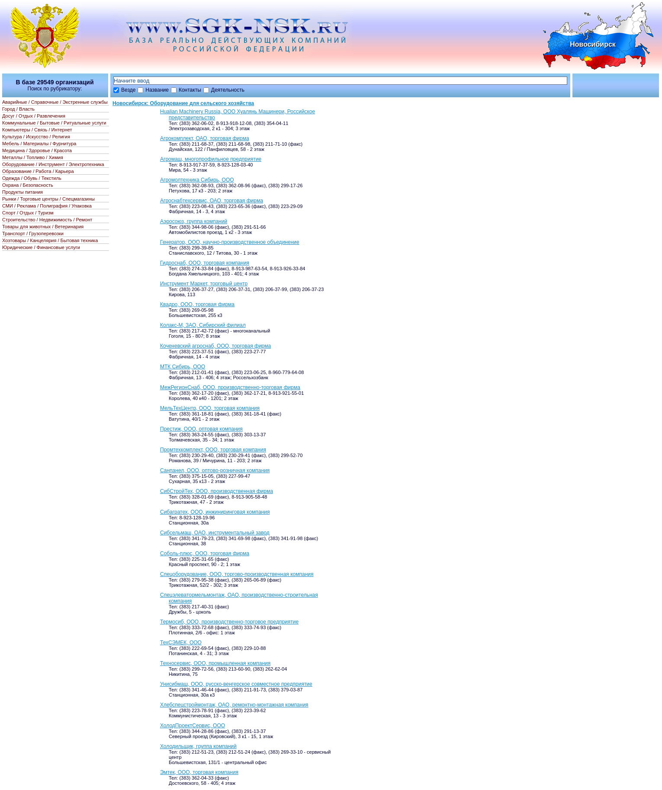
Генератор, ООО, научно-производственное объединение (229, 242)
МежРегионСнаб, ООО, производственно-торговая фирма (230, 387)
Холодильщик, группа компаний (198, 746)
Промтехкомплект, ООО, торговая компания (213, 450)
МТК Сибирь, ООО (182, 367)
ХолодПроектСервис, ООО (192, 726)
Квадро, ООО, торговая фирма (197, 304)
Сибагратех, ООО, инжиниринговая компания (215, 512)
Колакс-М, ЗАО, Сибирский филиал (203, 325)
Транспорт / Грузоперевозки (33, 233)
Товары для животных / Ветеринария (43, 226)
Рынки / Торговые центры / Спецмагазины (48, 198)
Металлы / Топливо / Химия (32, 157)
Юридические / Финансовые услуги (41, 247)
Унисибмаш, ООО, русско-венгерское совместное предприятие (236, 684)
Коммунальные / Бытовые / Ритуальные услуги (54, 122)
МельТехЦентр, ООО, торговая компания (210, 408)
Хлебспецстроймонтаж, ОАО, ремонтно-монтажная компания (234, 705)
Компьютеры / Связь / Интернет (37, 129)
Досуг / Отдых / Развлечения (33, 115)
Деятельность (227, 90)
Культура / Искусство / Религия (36, 136)
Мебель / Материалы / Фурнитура (39, 143)
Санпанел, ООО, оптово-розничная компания (215, 470)
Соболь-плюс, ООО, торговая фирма (204, 553)
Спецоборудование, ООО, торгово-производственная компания (236, 574)
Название (157, 90)
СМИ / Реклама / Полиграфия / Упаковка (47, 205)
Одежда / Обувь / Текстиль (31, 178)
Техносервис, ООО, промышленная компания (215, 663)
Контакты (190, 90)
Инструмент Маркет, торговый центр (203, 284)
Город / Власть (18, 109)
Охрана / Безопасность (27, 185)
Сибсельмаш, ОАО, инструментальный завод (215, 533)
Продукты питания (22, 192)
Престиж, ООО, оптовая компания (201, 429)
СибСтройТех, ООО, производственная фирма (216, 491)
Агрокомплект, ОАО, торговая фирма (204, 138)
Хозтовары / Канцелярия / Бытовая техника (50, 240)
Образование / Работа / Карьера (38, 171)
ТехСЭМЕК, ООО (181, 643)
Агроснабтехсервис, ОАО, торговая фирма (211, 201)
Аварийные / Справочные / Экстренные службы (55, 102)
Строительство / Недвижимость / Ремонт (47, 219)
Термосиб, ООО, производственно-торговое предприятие (229, 622)
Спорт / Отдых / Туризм (28, 212)
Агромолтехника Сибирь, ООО (197, 180)
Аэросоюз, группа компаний (193, 221)
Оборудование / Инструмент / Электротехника (53, 164)
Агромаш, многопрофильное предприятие (210, 159)
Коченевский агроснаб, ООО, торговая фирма (215, 346)
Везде (128, 90)
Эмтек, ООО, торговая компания (199, 772)
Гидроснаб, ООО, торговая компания (204, 263)
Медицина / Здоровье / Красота (37, 150)
